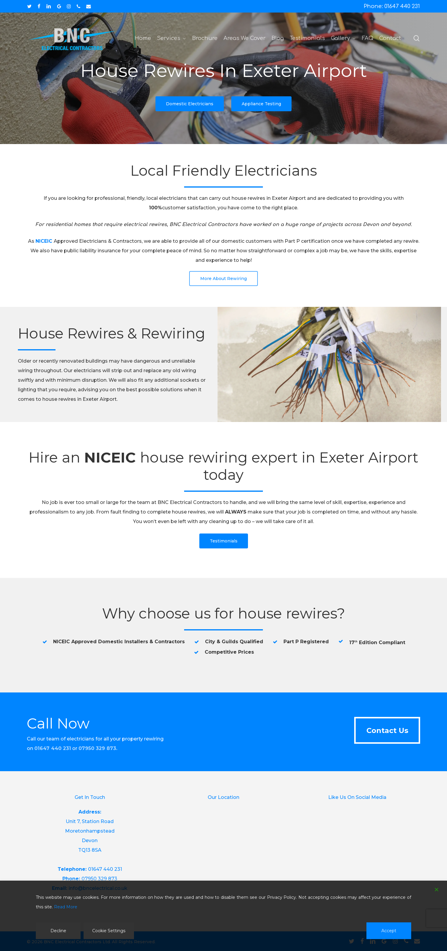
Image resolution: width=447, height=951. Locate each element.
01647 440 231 (105, 869)
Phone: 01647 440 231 (392, 6)
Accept (388, 930)
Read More (65, 907)
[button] (189, 103)
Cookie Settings (108, 930)
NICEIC (44, 241)
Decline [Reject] (58, 930)
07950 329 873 (97, 748)
